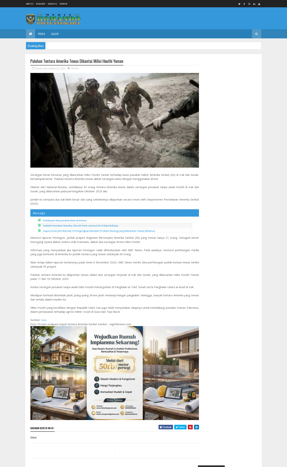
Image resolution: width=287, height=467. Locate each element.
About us (29, 3)
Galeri (55, 34)
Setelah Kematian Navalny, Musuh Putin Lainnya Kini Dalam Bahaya (80, 224)
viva (43, 319)
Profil (41, 34)
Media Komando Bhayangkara (63, 462)
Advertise (64, 3)
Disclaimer (40, 3)
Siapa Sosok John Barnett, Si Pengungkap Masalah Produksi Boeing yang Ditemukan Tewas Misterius (99, 229)
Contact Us (52, 3)
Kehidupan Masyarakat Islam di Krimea (65, 219)
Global (74, 68)
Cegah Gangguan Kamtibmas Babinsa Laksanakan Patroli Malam (236, 357)
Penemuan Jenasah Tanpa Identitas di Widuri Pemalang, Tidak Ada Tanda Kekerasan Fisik (228, 74)
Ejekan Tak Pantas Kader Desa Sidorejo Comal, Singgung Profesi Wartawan (237, 297)
